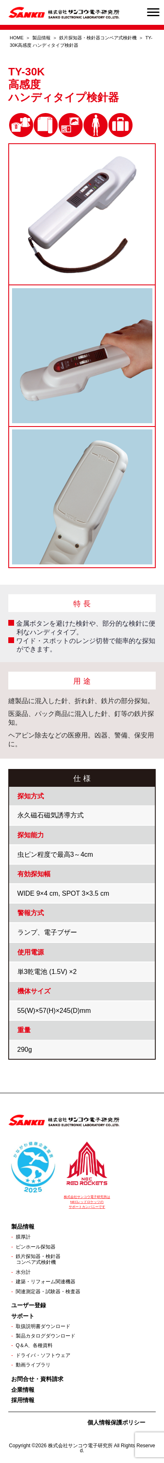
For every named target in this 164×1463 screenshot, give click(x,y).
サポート (22, 1316)
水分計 (23, 1272)
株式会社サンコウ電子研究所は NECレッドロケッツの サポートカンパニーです (87, 1202)
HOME (17, 37)
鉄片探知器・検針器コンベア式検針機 (98, 37)
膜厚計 (23, 1237)
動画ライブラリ (33, 1365)
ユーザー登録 (28, 1305)
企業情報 (22, 1389)
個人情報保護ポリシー (116, 1422)
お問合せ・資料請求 (37, 1379)
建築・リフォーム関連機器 (45, 1282)
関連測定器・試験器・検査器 (48, 1291)
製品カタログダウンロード (45, 1336)
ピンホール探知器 (35, 1247)
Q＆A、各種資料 (34, 1345)
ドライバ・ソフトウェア (43, 1355)
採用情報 (22, 1400)
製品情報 (41, 37)
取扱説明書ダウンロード (43, 1326)
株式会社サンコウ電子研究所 (80, 1446)
